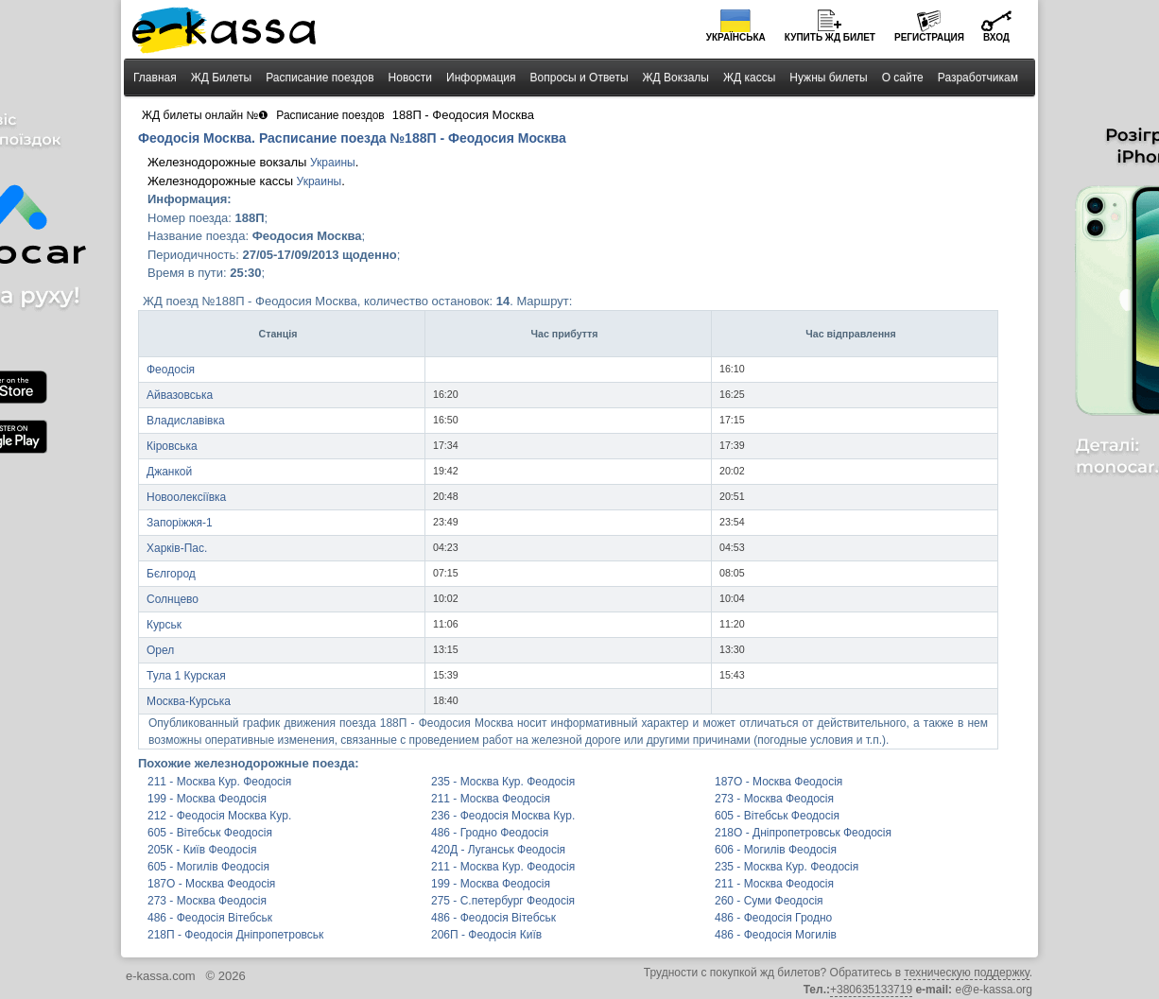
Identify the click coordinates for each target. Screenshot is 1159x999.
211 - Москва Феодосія (490, 798)
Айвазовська (180, 395)
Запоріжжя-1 (180, 522)
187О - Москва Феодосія (778, 781)
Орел (160, 650)
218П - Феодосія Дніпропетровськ (235, 934)
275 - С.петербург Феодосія (503, 900)
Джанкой (169, 471)
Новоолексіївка (186, 497)
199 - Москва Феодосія (207, 798)
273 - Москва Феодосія (774, 798)
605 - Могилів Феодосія (208, 866)
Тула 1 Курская (186, 675)
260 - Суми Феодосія (769, 900)
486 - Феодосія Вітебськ (209, 917)
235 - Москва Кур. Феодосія (503, 781)
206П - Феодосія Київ (486, 934)
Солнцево (173, 599)
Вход (996, 37)
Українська (736, 37)
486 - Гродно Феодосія (489, 832)
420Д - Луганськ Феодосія (498, 849)
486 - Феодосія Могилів (776, 934)
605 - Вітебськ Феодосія (777, 815)
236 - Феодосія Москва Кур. (503, 815)
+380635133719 (871, 989)
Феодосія (171, 369)
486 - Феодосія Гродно (773, 917)
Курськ (164, 624)
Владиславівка (186, 420)
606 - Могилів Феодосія (776, 849)
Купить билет (830, 37)
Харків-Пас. (177, 548)
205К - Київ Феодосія (201, 849)
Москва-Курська (189, 701)
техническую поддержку (966, 972)
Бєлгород (171, 573)
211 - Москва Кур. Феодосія (219, 781)
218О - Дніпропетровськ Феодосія (803, 832)
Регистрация (929, 37)
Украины (332, 162)
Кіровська (172, 446)
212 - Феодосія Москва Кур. (219, 815)
